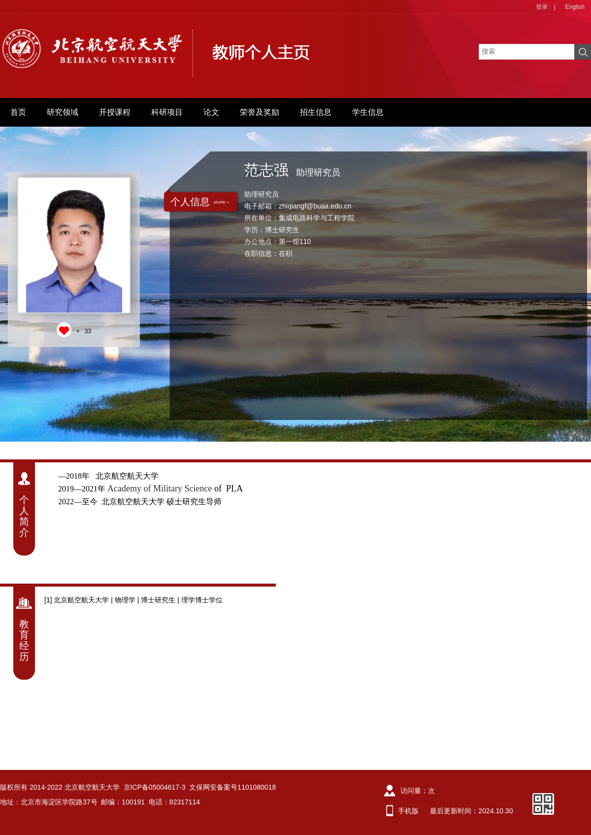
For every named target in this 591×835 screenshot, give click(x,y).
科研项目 (167, 112)
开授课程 (115, 112)
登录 (542, 6)
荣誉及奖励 (259, 112)
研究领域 (62, 112)
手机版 (408, 811)
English (575, 6)
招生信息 (315, 112)
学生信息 (368, 112)
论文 (211, 112)
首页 (18, 112)
